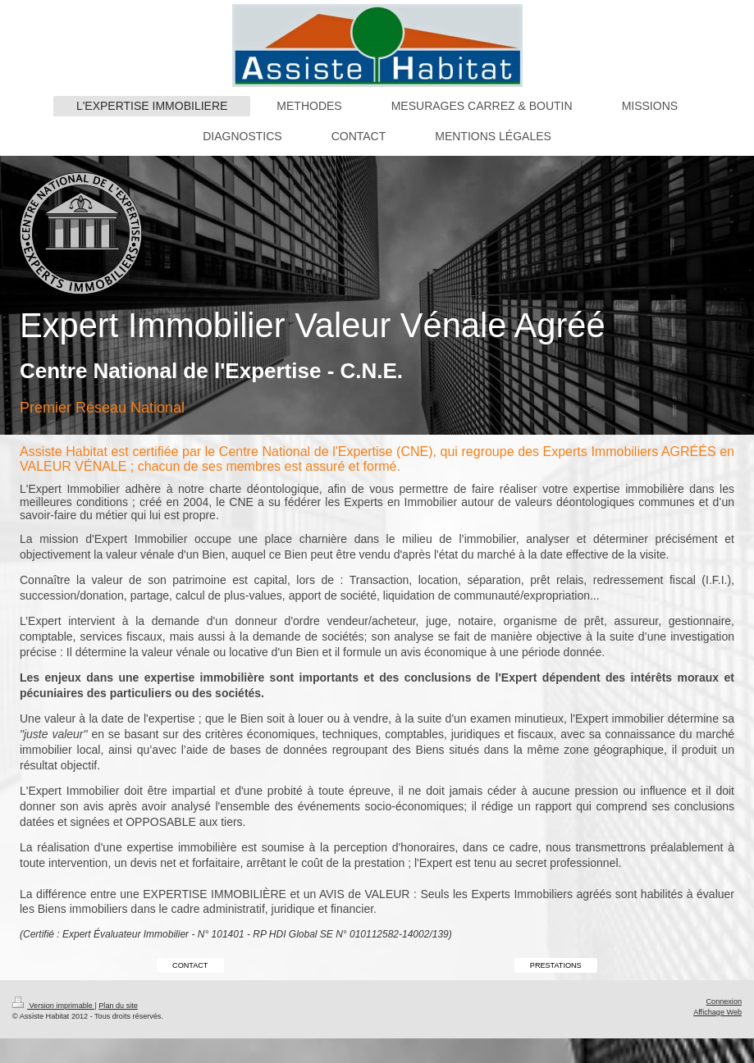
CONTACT (190, 965)
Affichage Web (717, 1012)
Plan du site (118, 1005)
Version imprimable (53, 1005)
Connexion (724, 1001)
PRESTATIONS (556, 965)
